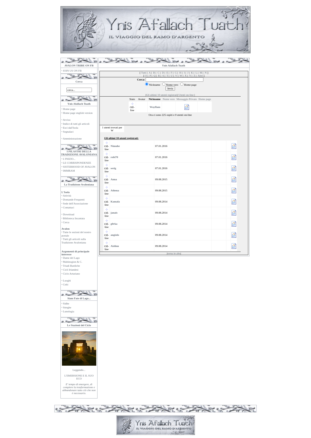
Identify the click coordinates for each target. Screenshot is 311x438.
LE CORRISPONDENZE (77, 162)
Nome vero (169, 99)
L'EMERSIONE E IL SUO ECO (79, 377)
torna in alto (173, 253)
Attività (67, 195)
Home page (69, 108)
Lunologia (68, 311)
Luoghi (67, 280)
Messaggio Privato (186, 99)
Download (68, 214)
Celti (65, 284)
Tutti (143, 72)
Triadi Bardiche (71, 265)
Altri (200, 75)
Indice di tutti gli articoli (76, 123)
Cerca (66, 222)
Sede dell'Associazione (75, 203)
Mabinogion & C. (72, 261)
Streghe (67, 307)
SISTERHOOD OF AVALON (79, 166)
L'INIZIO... (69, 158)
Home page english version (78, 112)
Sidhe (66, 303)
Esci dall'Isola (70, 127)
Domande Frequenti (74, 199)
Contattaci (68, 207)
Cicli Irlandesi (70, 269)
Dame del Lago (71, 257)
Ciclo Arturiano (71, 273)
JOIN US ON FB (72, 70)
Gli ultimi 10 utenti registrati (161, 94)
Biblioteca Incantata (74, 218)
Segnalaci (68, 131)
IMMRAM (69, 170)
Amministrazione (72, 138)
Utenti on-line (186, 94)
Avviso (66, 119)
